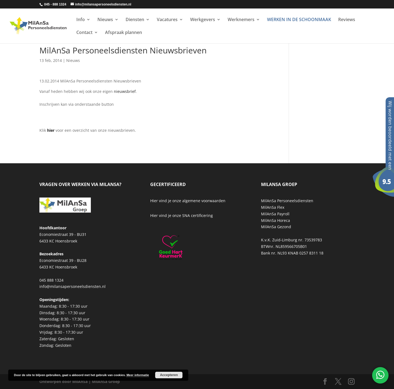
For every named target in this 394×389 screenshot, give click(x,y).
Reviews (346, 20)
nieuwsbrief (125, 91)
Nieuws (105, 20)
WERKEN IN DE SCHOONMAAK (299, 20)
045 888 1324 (51, 280)
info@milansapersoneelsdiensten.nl (72, 286)
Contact (84, 32)
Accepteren (169, 375)
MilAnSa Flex (272, 207)
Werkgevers (202, 20)
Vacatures (167, 20)
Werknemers (241, 20)
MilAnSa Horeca (275, 220)
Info (80, 20)
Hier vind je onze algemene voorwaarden (187, 200)
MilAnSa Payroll (275, 213)
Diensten (135, 20)
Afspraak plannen (123, 32)
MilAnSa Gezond (276, 226)
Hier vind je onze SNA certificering (181, 215)
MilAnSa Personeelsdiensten (287, 200)
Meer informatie (137, 375)
